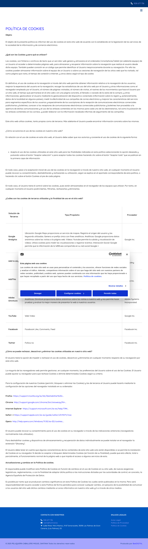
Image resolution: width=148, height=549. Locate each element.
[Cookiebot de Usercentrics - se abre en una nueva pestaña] (111, 254)
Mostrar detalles (116, 286)
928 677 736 (139, 3)
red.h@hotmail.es (50, 523)
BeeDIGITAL (137, 543)
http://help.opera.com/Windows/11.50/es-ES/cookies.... (38, 421)
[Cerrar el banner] (127, 254)
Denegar (38, 293)
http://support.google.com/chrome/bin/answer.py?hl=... (40, 402)
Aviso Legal (116, 520)
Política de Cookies (118, 526)
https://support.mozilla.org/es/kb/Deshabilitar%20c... (38, 396)
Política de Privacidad (120, 523)
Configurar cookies (74, 293)
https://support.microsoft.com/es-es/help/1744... (45, 408)
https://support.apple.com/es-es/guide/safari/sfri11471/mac (43, 415)
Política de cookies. (93, 276)
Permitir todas (110, 293)
